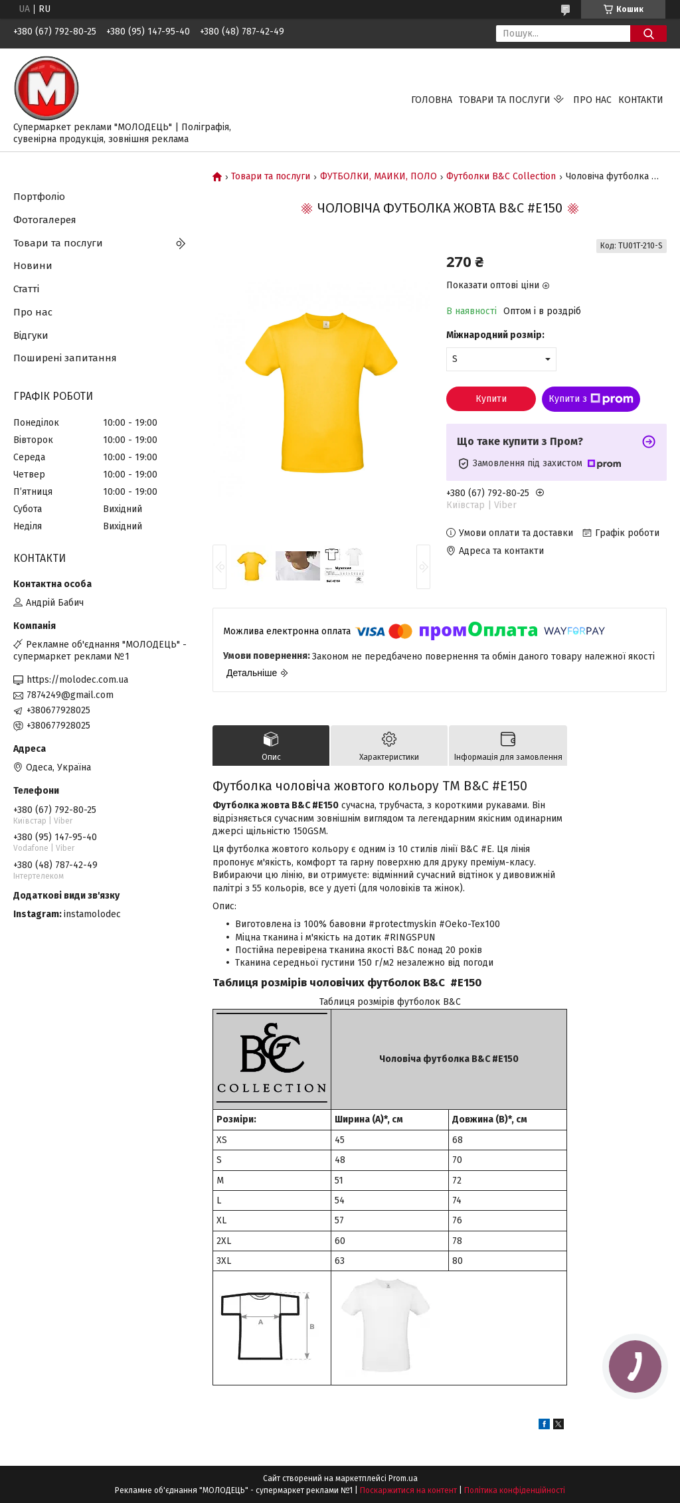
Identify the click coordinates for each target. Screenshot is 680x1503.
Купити (491, 398)
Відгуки (30, 335)
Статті (26, 289)
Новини (32, 266)
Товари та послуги (505, 100)
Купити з (591, 399)
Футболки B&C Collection (501, 176)
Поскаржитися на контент (408, 1490)
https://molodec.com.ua (77, 679)
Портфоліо (39, 197)
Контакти (640, 100)
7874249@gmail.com (70, 695)
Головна (431, 100)
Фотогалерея (44, 220)
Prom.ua (403, 1478)
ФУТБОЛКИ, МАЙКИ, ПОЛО (378, 176)
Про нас (592, 100)
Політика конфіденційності (514, 1490)
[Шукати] (648, 33)
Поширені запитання (65, 358)
